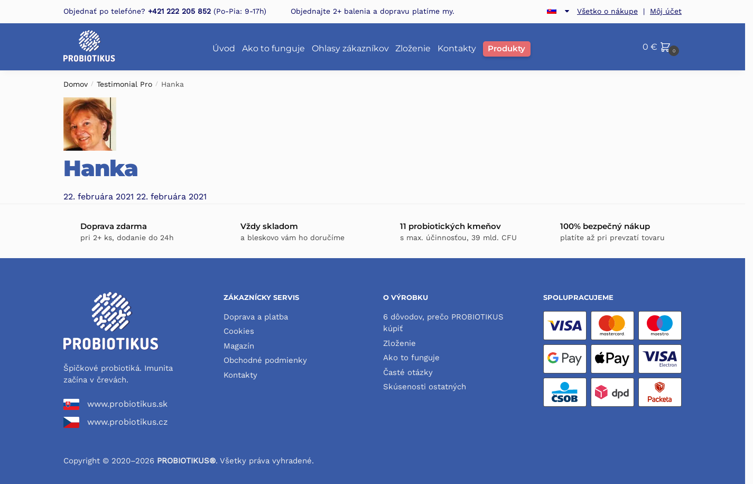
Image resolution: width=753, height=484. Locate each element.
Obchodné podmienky (265, 360)
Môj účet (666, 11)
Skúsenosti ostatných (424, 386)
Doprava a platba (256, 317)
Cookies (239, 331)
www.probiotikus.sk (115, 404)
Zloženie (399, 343)
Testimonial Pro (124, 84)
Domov (75, 84)
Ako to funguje (411, 357)
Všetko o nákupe (607, 11)
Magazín (239, 346)
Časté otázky (408, 372)
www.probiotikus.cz (115, 422)
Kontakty (240, 375)
